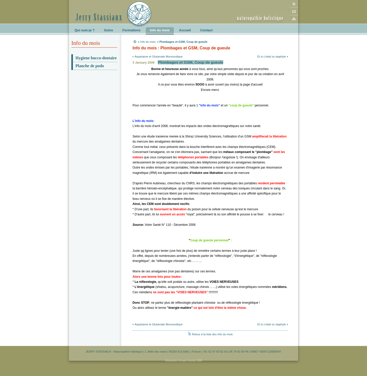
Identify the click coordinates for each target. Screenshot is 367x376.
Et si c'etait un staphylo (271, 56)
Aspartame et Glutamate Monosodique (158, 56)
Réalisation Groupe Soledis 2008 (183, 360)
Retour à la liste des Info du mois (212, 334)
